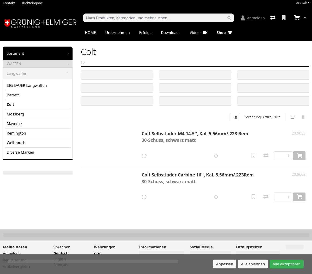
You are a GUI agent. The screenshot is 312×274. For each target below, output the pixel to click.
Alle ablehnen (253, 264)
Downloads (170, 32)
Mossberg (15, 114)
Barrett (13, 95)
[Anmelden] (253, 18)
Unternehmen (117, 32)
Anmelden (12, 253)
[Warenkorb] (296, 18)
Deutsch (301, 3)
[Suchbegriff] (154, 18)
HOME (90, 32)
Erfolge (145, 32)
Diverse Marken (20, 152)
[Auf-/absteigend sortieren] (235, 117)
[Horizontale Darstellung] (303, 117)
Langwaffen (38, 73)
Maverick (15, 123)
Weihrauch (16, 142)
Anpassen (224, 264)
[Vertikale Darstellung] (292, 117)
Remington (16, 133)
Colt (10, 104)
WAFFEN (14, 63)
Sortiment (15, 53)
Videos (198, 32)
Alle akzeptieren (287, 264)
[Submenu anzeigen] (68, 53)
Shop (224, 32)
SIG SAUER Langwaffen (27, 85)
